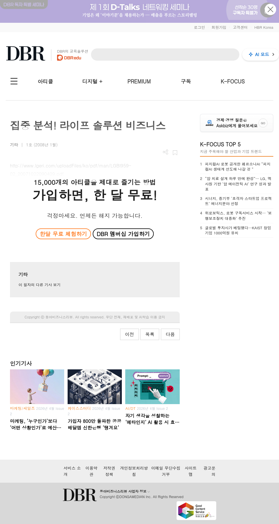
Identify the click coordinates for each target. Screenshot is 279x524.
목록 (149, 334)
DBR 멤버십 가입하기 (123, 234)
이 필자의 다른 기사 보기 (39, 284)
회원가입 (218, 27)
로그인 (199, 27)
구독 (186, 81)
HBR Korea (263, 27)
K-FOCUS (233, 81)
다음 (170, 334)
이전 (129, 334)
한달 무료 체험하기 (63, 234)
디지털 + (92, 81)
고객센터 (240, 27)
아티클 (45, 81)
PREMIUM (139, 81)
